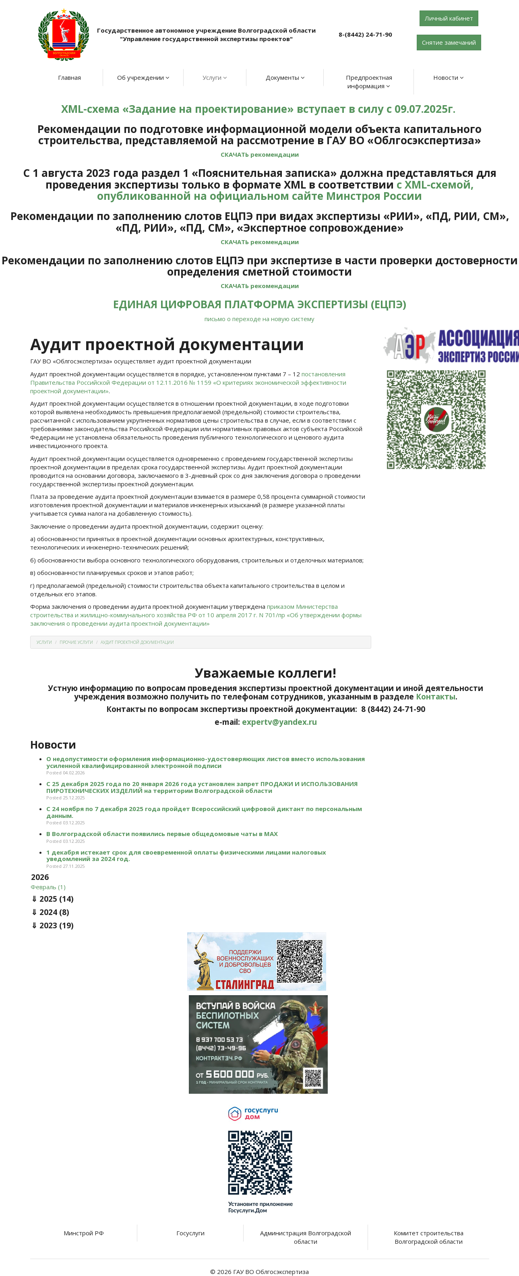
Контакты (435, 696)
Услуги (215, 77)
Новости (448, 77)
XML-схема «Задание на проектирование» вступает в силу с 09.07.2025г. (259, 109)
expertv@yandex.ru (279, 722)
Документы (285, 77)
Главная (69, 77)
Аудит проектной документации (137, 642)
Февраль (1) (48, 887)
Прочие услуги (76, 642)
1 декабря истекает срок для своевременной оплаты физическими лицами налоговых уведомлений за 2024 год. (186, 855)
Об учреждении (143, 77)
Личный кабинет (449, 18)
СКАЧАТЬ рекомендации (260, 154)
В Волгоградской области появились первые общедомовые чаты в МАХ (162, 834)
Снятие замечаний (449, 42)
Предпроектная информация (369, 81)
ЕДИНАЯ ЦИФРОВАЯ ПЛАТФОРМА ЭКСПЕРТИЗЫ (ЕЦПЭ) (259, 304)
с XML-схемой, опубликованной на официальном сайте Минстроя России (285, 190)
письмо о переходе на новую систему (259, 319)
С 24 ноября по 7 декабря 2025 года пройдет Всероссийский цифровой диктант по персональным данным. (204, 812)
